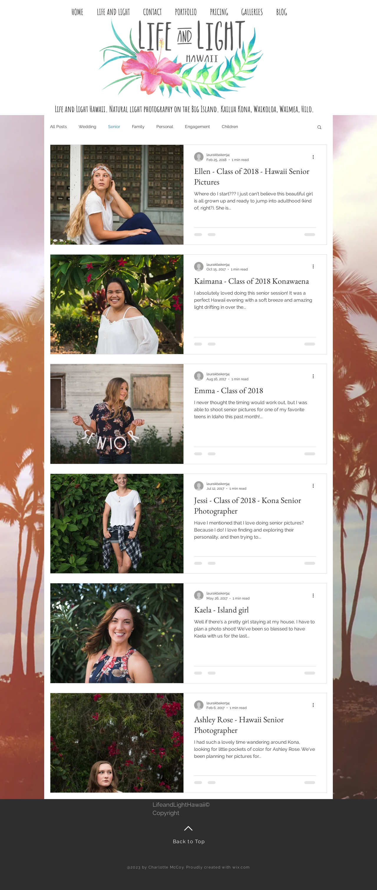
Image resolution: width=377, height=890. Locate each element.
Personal (164, 126)
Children (230, 126)
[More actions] (315, 156)
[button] (319, 127)
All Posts (58, 126)
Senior (114, 126)
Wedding (87, 126)
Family (138, 126)
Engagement (197, 126)
